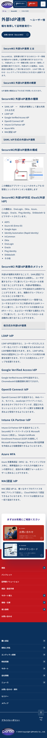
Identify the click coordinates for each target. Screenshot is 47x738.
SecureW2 (14, 11)
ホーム (4, 11)
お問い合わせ (32, 4)
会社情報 (5, 675)
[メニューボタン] (43, 4)
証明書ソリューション (10, 581)
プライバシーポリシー (11, 720)
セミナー (5, 696)
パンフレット (7, 574)
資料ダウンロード (20, 4)
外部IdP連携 (25, 11)
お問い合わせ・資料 (9, 689)
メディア (5, 703)
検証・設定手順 (8, 588)
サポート (5, 668)
